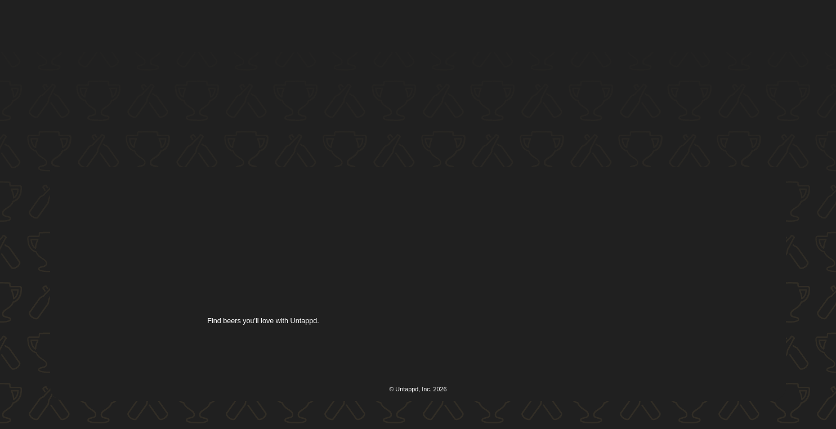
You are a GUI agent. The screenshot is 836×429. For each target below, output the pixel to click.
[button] (426, 26)
